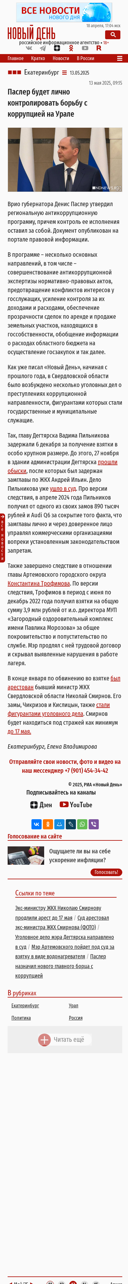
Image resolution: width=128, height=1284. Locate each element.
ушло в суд (63, 488)
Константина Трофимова (39, 583)
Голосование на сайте (35, 836)
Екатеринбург (41, 72)
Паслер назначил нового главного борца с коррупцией (60, 966)
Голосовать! (106, 872)
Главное (16, 58)
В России (85, 58)
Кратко (38, 58)
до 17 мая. (19, 731)
